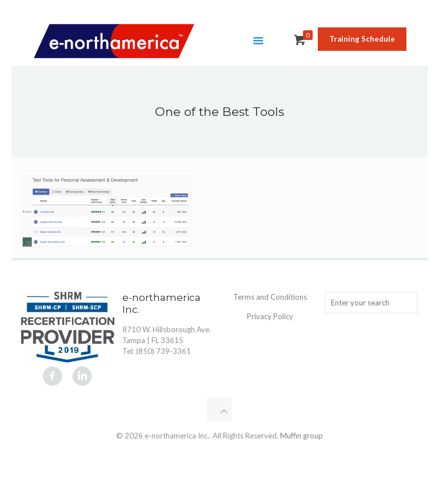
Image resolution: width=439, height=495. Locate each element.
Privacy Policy (270, 316)
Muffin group (301, 435)
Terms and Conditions (270, 296)
